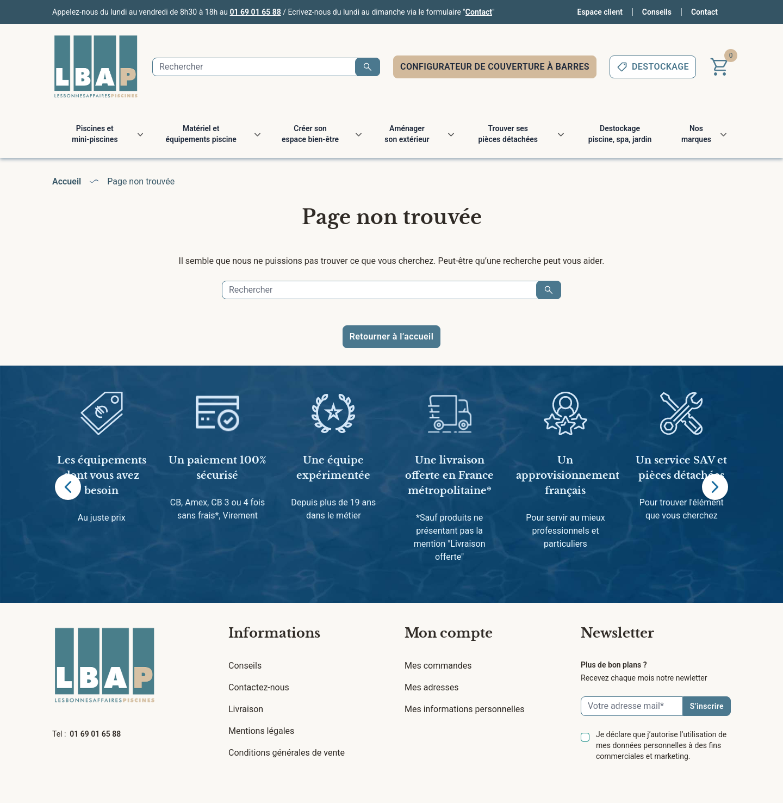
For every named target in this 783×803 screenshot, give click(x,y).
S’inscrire (707, 706)
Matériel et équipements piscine (201, 134)
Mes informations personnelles (465, 709)
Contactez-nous (258, 687)
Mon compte (449, 633)
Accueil (66, 181)
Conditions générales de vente (286, 753)
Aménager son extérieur (406, 134)
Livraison (245, 709)
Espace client (600, 12)
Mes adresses (431, 687)
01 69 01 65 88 (255, 12)
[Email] (632, 706)
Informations (274, 633)
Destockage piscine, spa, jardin (619, 134)
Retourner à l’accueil (391, 336)
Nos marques (696, 134)
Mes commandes (438, 665)
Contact (478, 12)
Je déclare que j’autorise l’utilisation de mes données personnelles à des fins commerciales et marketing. (661, 745)
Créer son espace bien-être (310, 134)
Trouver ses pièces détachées (508, 134)
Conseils (657, 12)
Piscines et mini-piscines (95, 134)
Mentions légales (261, 731)
